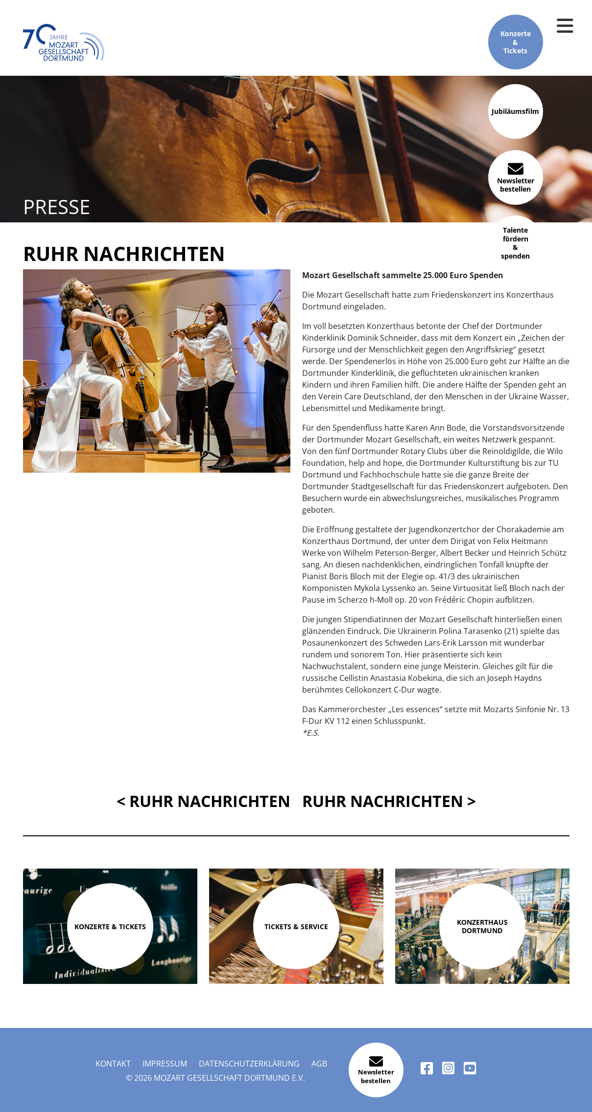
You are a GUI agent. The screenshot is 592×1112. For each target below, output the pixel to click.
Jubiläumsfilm (515, 112)
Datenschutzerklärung (249, 1063)
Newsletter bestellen (515, 177)
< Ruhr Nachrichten (203, 800)
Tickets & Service (296, 926)
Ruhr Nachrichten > (389, 800)
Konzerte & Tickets (515, 42)
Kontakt (113, 1063)
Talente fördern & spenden (515, 243)
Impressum (164, 1063)
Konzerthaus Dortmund (482, 926)
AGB (319, 1063)
